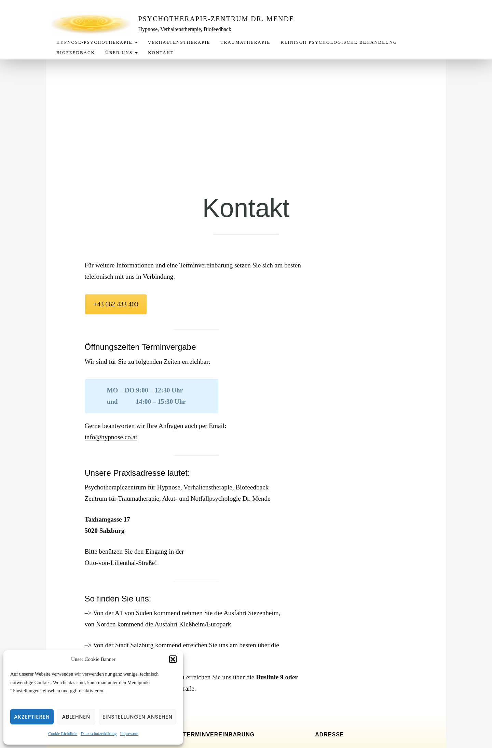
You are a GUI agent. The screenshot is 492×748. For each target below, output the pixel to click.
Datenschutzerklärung (99, 733)
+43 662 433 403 (116, 304)
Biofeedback (75, 52)
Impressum (129, 733)
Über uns (121, 52)
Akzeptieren (32, 716)
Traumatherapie (246, 42)
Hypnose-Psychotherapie (97, 42)
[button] (172, 659)
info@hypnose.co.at (111, 437)
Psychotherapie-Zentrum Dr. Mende (218, 19)
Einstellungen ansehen (137, 716)
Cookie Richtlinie (62, 733)
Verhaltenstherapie (179, 42)
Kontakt (161, 52)
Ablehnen (76, 716)
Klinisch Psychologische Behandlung (339, 42)
